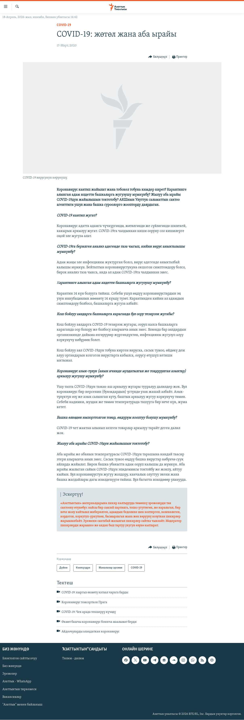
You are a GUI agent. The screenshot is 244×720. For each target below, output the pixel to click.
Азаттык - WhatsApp (16, 681)
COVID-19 (64, 25)
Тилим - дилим (73, 658)
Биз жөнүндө (11, 666)
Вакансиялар (11, 697)
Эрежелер (9, 674)
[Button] (157, 57)
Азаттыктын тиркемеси (19, 689)
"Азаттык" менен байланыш (22, 704)
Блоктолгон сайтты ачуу (19, 658)
